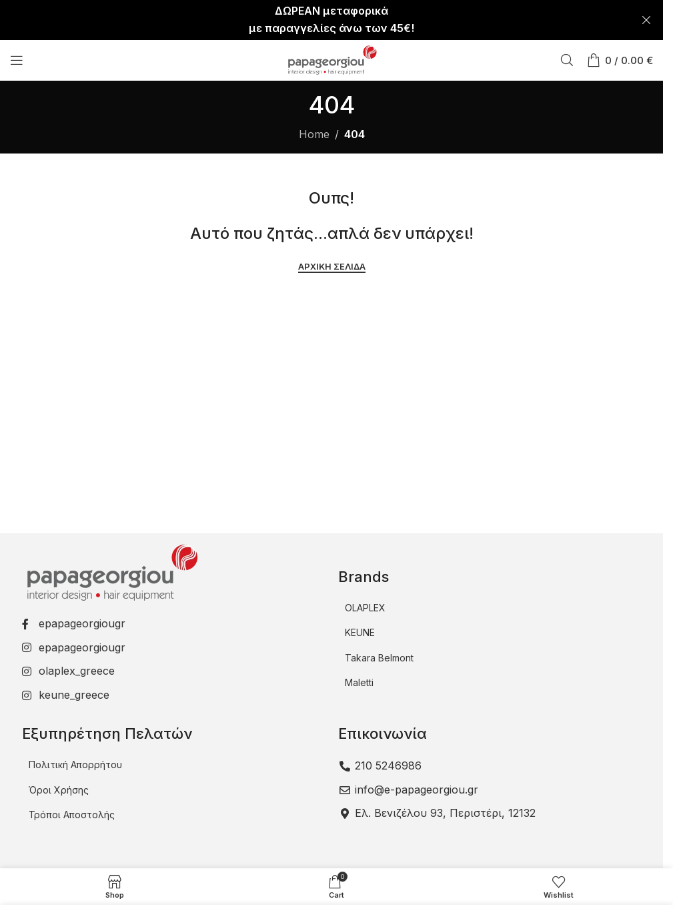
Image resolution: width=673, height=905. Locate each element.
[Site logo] (331, 58)
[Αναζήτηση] (567, 60)
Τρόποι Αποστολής (72, 814)
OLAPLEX (365, 607)
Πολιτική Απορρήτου (75, 764)
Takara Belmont (379, 657)
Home (314, 134)
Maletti (359, 682)
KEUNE (360, 632)
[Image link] (110, 571)
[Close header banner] (646, 20)
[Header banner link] (331, 20)
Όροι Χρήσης (59, 790)
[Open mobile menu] (16, 60)
